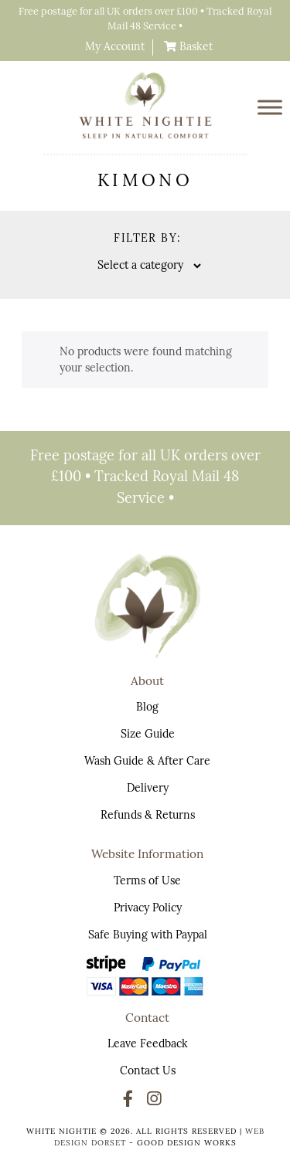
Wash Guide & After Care (147, 762)
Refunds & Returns (148, 816)
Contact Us (148, 1071)
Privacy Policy (148, 908)
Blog (147, 708)
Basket (194, 47)
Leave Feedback (147, 1044)
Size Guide (148, 735)
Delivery (148, 789)
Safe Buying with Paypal (147, 936)
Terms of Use (147, 881)
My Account (115, 47)
